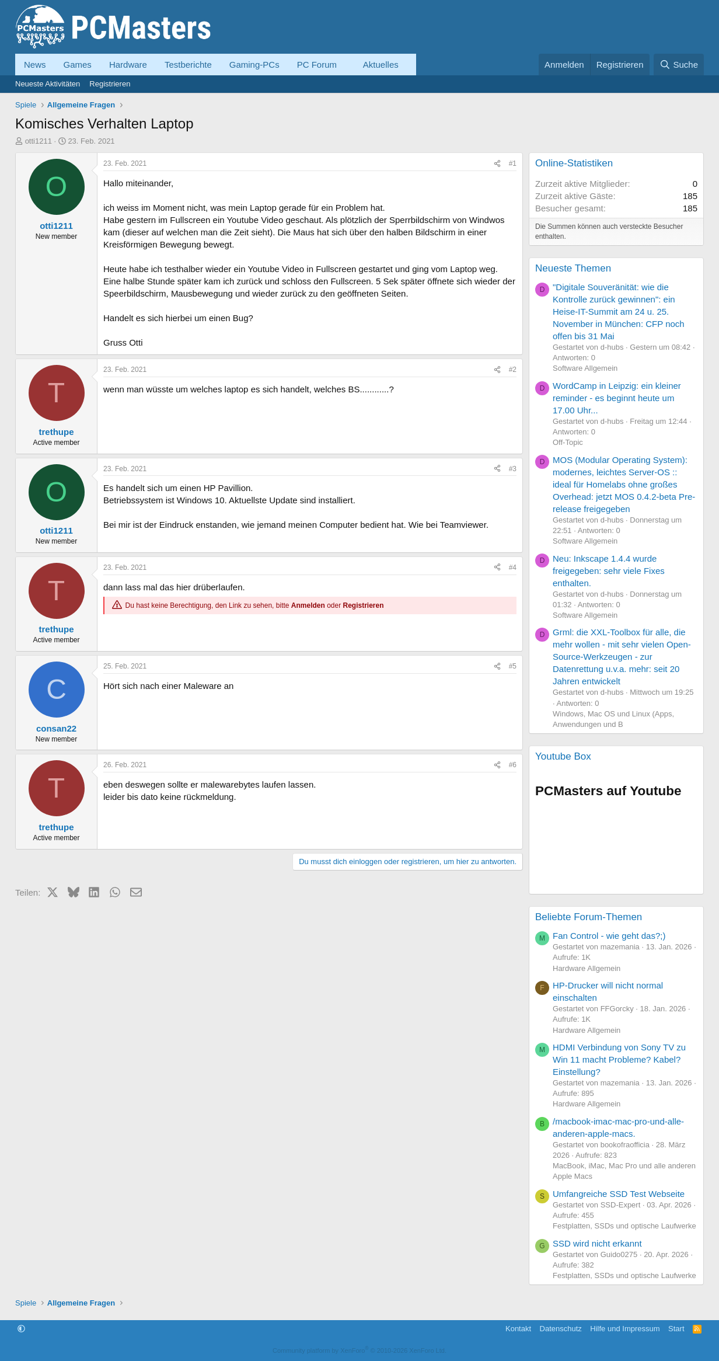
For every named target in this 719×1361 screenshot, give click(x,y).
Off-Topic (568, 442)
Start (676, 1328)
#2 (512, 370)
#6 (512, 765)
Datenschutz (561, 1328)
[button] (346, 64)
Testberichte (188, 64)
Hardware (128, 64)
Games (78, 64)
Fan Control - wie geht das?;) (609, 936)
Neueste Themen (573, 268)
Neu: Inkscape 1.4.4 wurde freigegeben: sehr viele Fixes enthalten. (609, 571)
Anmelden (308, 605)
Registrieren (109, 83)
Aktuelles (381, 64)
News (35, 64)
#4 (512, 567)
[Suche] (679, 64)
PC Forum (317, 64)
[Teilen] (497, 163)
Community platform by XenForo (359, 1350)
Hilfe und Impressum (624, 1328)
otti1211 (38, 141)
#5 (512, 666)
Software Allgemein (585, 368)
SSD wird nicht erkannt (597, 1243)
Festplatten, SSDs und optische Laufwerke (624, 1225)
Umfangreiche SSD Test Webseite (619, 1194)
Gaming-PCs (254, 64)
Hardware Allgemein (586, 968)
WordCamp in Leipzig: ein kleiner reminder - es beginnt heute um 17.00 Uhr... (617, 398)
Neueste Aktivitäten (47, 83)
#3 (512, 469)
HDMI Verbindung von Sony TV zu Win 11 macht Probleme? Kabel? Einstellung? (619, 1059)
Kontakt (518, 1328)
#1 (512, 163)
